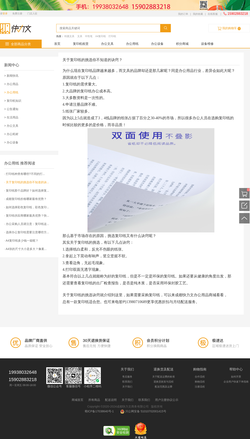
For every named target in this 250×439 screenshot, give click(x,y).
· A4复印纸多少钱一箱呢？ (21, 240)
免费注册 (17, 13)
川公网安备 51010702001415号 (143, 411)
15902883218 (235, 13)
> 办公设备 (11, 142)
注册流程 (200, 386)
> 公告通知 (11, 109)
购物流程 (200, 381)
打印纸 (112, 36)
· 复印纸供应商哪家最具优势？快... (26, 215)
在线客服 (213, 14)
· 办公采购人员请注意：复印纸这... (26, 224)
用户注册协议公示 (166, 399)
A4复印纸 (100, 36)
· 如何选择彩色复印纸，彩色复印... (26, 207)
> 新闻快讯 (11, 75)
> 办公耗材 (11, 134)
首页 (57, 43)
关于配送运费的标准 (163, 376)
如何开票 (236, 376)
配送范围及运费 (163, 386)
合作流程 (200, 376)
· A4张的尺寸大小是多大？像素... (25, 249)
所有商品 (94, 399)
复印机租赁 (81, 43)
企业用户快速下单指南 (236, 381)
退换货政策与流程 (164, 381)
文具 (79, 36)
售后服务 (127, 376)
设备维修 (207, 43)
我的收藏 (198, 14)
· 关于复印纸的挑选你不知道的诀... (26, 182)
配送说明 (111, 399)
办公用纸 (132, 43)
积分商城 (182, 43)
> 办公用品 (11, 84)
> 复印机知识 (12, 100)
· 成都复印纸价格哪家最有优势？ (25, 199)
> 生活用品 (11, 117)
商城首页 (77, 399)
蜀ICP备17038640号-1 (100, 411)
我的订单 (183, 14)
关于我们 (127, 386)
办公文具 (107, 43)
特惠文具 (69, 36)
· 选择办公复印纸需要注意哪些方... (26, 232)
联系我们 (127, 381)
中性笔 (88, 36)
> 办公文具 (11, 125)
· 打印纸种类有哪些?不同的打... (24, 174)
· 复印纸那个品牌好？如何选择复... (26, 190)
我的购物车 (229, 28)
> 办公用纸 (11, 92)
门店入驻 (32, 13)
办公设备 (157, 43)
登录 (5, 13)
